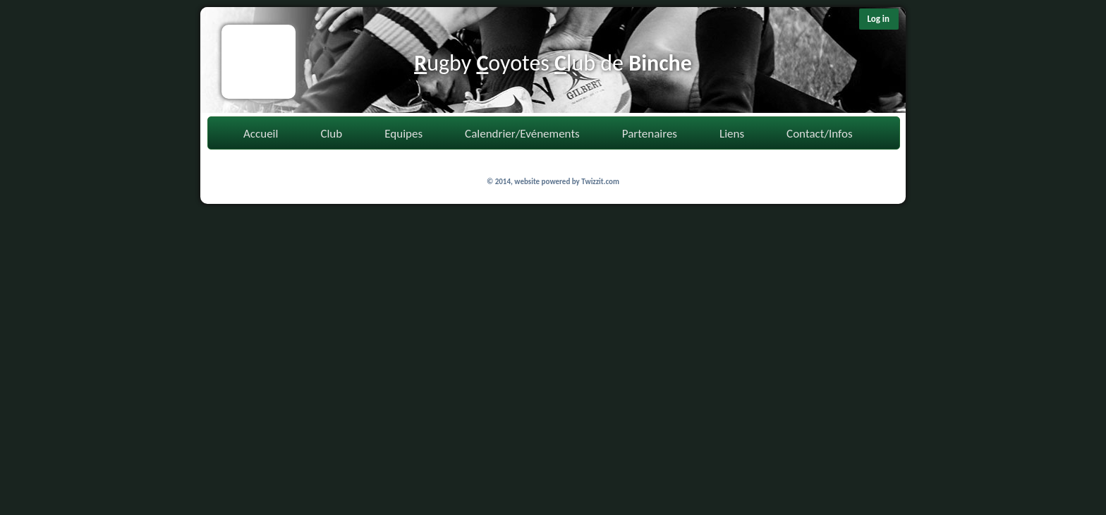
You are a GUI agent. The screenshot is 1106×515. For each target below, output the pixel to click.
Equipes (403, 133)
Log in (878, 18)
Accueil (260, 133)
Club (331, 133)
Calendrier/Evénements (522, 133)
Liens (731, 133)
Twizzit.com (600, 181)
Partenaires (649, 133)
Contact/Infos (819, 133)
